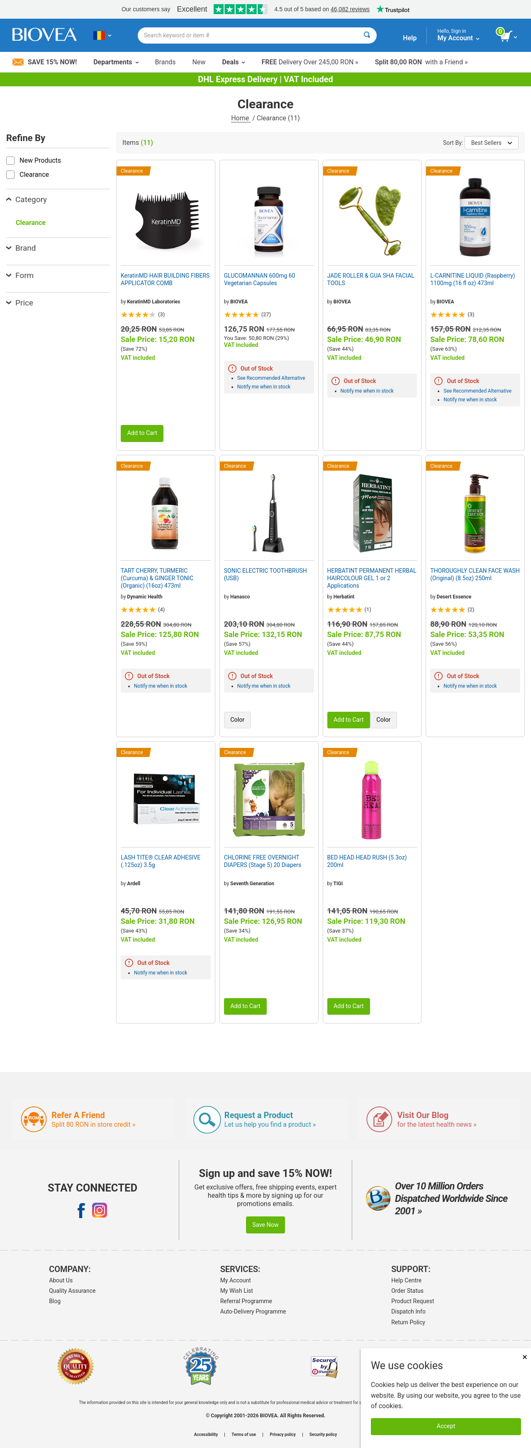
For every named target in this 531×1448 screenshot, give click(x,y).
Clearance (31, 223)
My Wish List (236, 1290)
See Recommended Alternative (271, 378)
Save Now (265, 1224)
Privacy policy (283, 1435)
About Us (61, 1280)
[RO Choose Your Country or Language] (102, 35)
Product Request (412, 1301)
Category (26, 199)
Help (410, 38)
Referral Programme (246, 1301)
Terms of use (243, 1435)
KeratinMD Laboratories (153, 302)
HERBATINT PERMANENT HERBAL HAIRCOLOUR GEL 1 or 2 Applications (372, 578)
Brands (165, 62)
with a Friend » (421, 62)
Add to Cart (142, 433)
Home (241, 118)
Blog (55, 1301)
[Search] (367, 35)
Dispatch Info (408, 1311)
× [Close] (524, 1357)
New (199, 62)
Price (19, 303)
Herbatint (344, 597)
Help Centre (406, 1280)
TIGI (338, 883)
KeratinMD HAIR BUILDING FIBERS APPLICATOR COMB (165, 279)
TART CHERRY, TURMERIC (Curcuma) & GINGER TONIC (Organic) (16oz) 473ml (157, 578)
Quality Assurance (72, 1290)
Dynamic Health (144, 597)
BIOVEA (239, 302)
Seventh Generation (252, 883)
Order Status (407, 1290)
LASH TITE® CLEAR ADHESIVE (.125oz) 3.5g (160, 861)
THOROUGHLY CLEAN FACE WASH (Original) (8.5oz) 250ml (475, 574)
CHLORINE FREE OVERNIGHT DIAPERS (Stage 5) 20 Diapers (262, 861)
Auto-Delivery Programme (253, 1311)
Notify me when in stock (263, 387)
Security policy (323, 1435)
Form (20, 275)
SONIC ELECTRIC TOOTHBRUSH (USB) (265, 574)
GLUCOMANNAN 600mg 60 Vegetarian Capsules (259, 279)
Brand (21, 248)
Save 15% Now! (44, 62)
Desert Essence (454, 597)
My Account (235, 1280)
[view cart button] (509, 36)
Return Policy (408, 1322)
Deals (233, 62)
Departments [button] (115, 62)
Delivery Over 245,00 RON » (309, 62)
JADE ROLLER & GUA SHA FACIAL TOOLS (370, 279)
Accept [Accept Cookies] (446, 1426)
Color (237, 719)
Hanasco (240, 597)
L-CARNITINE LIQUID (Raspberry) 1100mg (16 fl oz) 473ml (472, 279)
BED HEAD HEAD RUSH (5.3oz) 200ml (367, 861)
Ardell (133, 883)
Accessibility (206, 1435)
